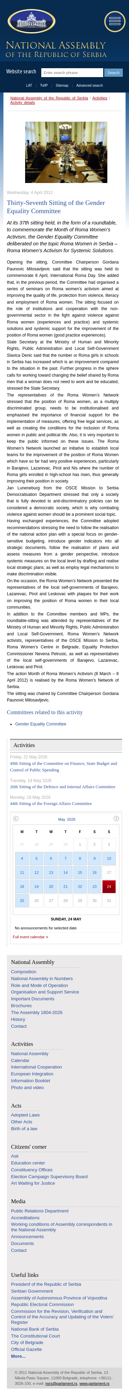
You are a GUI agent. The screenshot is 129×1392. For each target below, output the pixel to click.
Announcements (27, 1236)
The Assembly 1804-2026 (37, 1012)
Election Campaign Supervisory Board (49, 1176)
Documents (22, 1243)
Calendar (20, 1060)
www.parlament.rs (94, 1383)
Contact (18, 1026)
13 (51, 872)
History (18, 1019)
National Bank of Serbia (35, 1329)
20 (51, 886)
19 (36, 886)
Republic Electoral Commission (42, 1304)
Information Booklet (30, 1080)
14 (65, 872)
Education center (28, 1162)
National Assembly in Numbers (42, 978)
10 (109, 858)
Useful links (25, 1275)
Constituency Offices (32, 1169)
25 (22, 901)
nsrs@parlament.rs (61, 1383)
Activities (100, 98)
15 (80, 872)
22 (80, 886)
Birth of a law (24, 1128)
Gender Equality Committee (40, 724)
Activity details (22, 102)
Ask (15, 1156)
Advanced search (89, 85)
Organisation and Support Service (45, 991)
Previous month (16, 818)
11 (22, 872)
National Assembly (32, 962)
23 (95, 886)
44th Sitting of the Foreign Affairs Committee (51, 803)
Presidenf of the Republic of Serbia (46, 1284)
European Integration (32, 1073)
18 (22, 886)
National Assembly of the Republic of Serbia (49, 98)
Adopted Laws (25, 1115)
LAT (29, 85)
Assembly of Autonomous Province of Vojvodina (59, 1298)
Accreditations (25, 1217)
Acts (16, 1105)
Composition (23, 971)
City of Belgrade (27, 1342)
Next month (116, 818)
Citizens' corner (28, 1147)
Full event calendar (29, 937)
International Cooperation (36, 1067)
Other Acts (21, 1121)
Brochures (21, 1005)
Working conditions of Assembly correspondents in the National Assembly (61, 1227)
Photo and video (27, 1087)
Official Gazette (26, 1349)
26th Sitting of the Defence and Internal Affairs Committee (63, 786)
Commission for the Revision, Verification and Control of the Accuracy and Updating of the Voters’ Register (62, 1317)
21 (65, 886)
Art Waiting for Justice (33, 1183)
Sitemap (62, 85)
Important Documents (32, 998)
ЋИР (44, 85)
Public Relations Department (39, 1210)
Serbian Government (32, 1291)
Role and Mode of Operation (39, 985)
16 (95, 872)
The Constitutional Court (35, 1336)
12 (36, 872)
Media (18, 1201)
